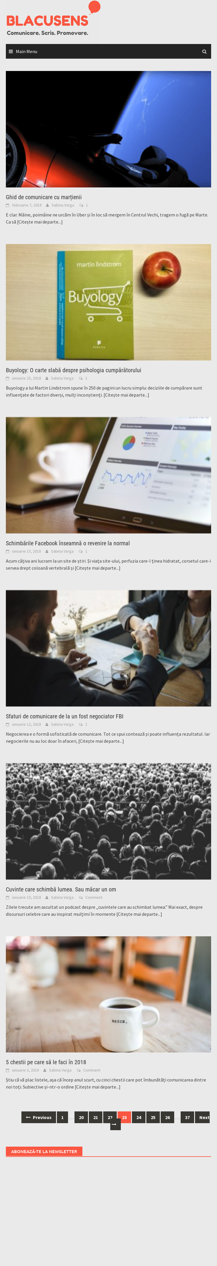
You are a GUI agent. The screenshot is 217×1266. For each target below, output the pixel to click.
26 (167, 1117)
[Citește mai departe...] (40, 222)
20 (81, 1117)
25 (153, 1117)
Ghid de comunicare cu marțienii (44, 197)
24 (138, 1117)
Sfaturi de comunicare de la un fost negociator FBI (64, 716)
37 (187, 1117)
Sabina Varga (63, 205)
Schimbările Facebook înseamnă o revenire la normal (68, 543)
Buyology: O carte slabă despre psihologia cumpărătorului (73, 370)
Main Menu (26, 51)
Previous (39, 1117)
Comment (93, 897)
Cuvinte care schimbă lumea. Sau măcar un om (61, 889)
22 (110, 1117)
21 (95, 1117)
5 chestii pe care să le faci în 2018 (46, 1062)
